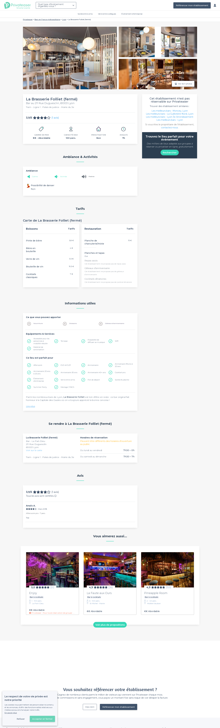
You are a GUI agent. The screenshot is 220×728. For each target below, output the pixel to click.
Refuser (21, 719)
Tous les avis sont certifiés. (41, 496)
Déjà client (89, 707)
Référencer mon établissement (192, 5)
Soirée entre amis (85, 14)
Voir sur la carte (34, 450)
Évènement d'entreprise (131, 14)
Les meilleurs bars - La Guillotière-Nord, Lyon (169, 113)
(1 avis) (55, 117)
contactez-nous (169, 127)
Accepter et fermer (42, 719)
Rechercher (170, 152)
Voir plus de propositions (110, 624)
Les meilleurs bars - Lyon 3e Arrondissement (169, 117)
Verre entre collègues (107, 14)
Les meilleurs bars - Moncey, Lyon (170, 110)
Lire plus (30, 406)
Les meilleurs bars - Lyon (169, 120)
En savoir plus (11, 713)
